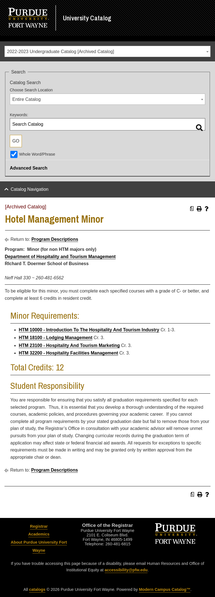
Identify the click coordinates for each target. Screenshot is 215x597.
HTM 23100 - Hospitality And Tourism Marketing (69, 345)
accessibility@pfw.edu (126, 570)
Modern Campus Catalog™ (164, 589)
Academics (39, 534)
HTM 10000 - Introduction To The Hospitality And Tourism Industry (89, 329)
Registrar (39, 526)
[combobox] (107, 51)
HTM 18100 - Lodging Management (55, 337)
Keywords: (19, 115)
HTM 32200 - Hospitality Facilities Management (68, 353)
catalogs (37, 589)
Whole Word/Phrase (37, 154)
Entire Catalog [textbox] (26, 99)
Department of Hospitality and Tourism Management (60, 256)
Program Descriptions (54, 239)
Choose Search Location (31, 90)
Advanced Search (28, 168)
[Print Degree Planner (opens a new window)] (192, 209)
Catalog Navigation (29, 189)
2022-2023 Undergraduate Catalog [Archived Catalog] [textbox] (60, 51)
